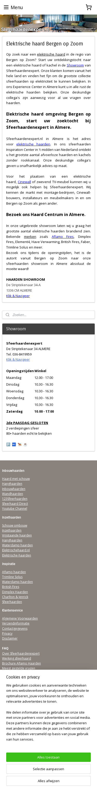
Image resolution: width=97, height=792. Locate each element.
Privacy (7, 633)
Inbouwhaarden (13, 489)
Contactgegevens (14, 628)
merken (30, 236)
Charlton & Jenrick (15, 597)
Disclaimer (10, 638)
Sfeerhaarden (12, 602)
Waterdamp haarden (17, 545)
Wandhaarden (12, 494)
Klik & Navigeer (18, 359)
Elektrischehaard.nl (16, 550)
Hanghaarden (12, 483)
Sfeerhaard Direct (15, 503)
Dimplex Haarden (15, 592)
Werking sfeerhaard (16, 658)
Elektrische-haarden (16, 555)
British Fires (10, 587)
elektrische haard (51, 54)
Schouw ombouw (14, 525)
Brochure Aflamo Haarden (21, 663)
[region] (48, 714)
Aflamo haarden (14, 572)
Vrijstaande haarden (17, 535)
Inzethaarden (11, 530)
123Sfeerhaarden (14, 498)
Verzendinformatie (15, 623)
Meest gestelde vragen (18, 668)
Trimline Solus (12, 577)
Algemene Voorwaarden (20, 618)
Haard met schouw (16, 478)
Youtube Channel (14, 508)
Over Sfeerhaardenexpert (21, 653)
